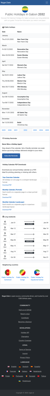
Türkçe (43, 376)
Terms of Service (25, 350)
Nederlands (37, 371)
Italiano (24, 371)
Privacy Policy (25, 357)
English (13, 367)
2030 (10, 130)
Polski (7, 376)
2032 (25, 130)
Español (37, 367)
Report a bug (25, 314)
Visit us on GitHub (25, 310)
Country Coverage (25, 340)
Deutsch (25, 367)
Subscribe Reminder (11, 156)
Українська (26, 381)
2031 (16, 130)
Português (19, 376)
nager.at (31, 393)
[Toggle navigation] (47, 3)
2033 (35, 130)
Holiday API (25, 333)
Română (32, 376)
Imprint (25, 354)
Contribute (25, 318)
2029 (4, 130)
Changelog (25, 337)
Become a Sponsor (25, 322)
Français (13, 371)
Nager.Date (6, 2)
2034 (41, 130)
